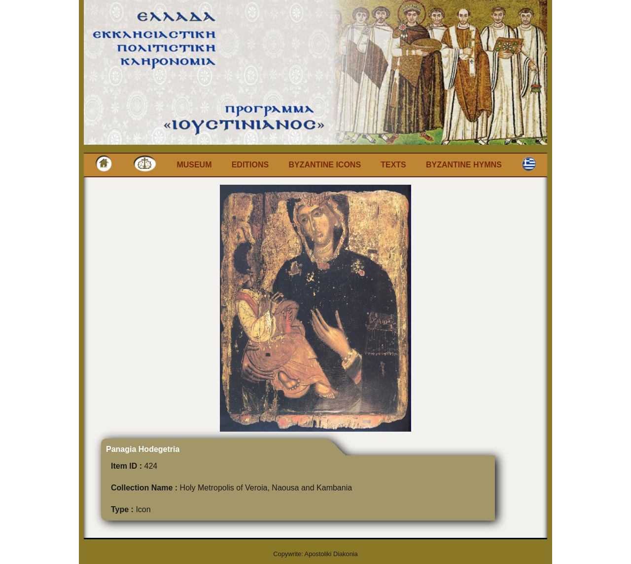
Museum (193, 165)
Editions (250, 165)
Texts (393, 165)
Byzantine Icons (324, 165)
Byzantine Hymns (464, 165)
